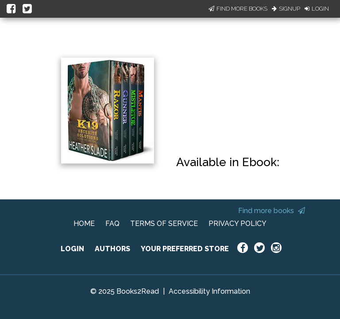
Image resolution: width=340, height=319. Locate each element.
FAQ (112, 223)
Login (317, 8)
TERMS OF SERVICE (164, 223)
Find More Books (238, 8)
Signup (286, 8)
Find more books (271, 210)
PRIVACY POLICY (238, 223)
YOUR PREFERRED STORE (185, 249)
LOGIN (72, 249)
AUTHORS (112, 249)
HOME (84, 223)
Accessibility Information (209, 291)
